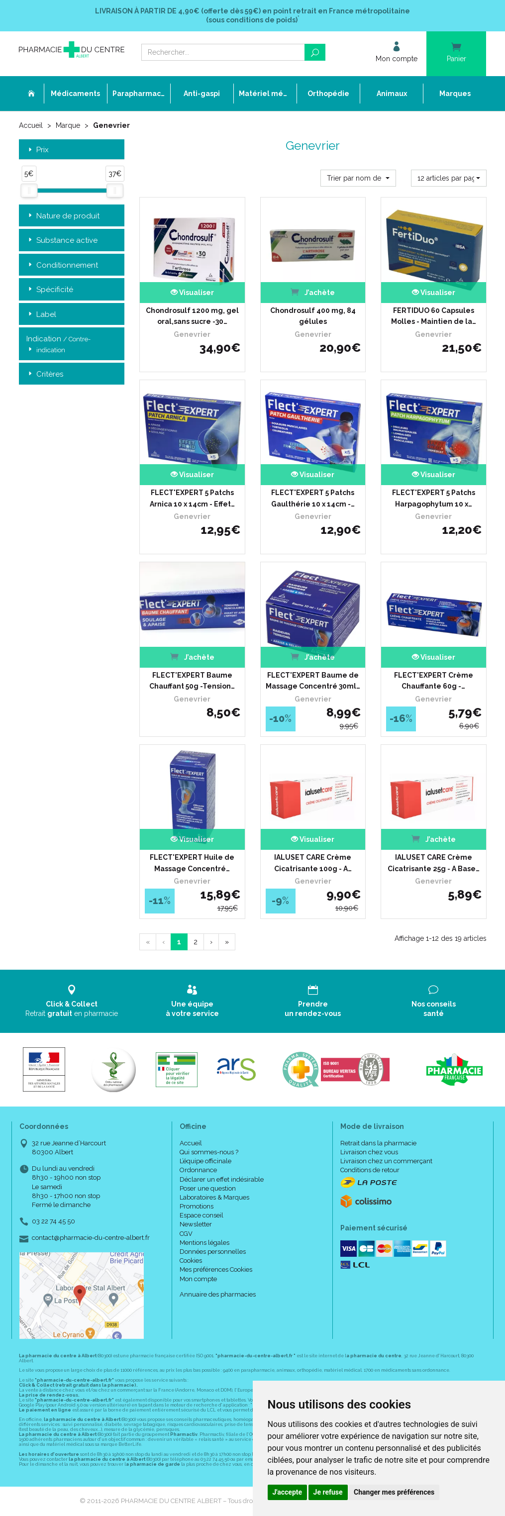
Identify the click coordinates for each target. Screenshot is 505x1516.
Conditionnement (62, 265)
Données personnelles (213, 1251)
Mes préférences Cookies (216, 1269)
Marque (68, 125)
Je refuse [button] (328, 1492)
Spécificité (49, 290)
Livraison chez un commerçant (386, 1161)
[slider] (28, 191)
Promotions (196, 1206)
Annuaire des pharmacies (218, 1294)
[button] (358, 178)
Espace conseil (201, 1215)
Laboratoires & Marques (214, 1197)
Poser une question (208, 1188)
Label (41, 314)
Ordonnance (198, 1170)
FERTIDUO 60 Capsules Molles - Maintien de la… (433, 315)
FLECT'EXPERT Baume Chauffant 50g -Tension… (192, 680)
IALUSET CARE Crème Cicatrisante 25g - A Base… (434, 862)
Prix (37, 150)
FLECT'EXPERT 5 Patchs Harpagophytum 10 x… (433, 498)
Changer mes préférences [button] (394, 1492)
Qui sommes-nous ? (209, 1152)
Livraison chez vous (369, 1152)
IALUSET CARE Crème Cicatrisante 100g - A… (313, 862)
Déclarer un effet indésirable (222, 1179)
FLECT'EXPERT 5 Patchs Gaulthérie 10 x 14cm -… (313, 498)
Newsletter (196, 1224)
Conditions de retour (370, 1170)
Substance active (62, 240)
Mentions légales (204, 1242)
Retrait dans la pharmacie (378, 1143)
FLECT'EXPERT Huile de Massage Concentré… (192, 862)
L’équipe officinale (205, 1161)
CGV (186, 1233)
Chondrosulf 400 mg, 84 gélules (313, 315)
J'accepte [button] (288, 1492)
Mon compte (198, 1279)
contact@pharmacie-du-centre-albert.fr (91, 1237)
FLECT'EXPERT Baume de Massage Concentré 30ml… (313, 680)
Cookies (191, 1260)
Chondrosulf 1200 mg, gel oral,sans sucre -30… (192, 315)
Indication (58, 344)
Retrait (72, 1001)
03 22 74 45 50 (53, 1221)
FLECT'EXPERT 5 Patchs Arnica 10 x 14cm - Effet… (192, 498)
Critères (44, 374)
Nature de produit (63, 216)
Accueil (31, 125)
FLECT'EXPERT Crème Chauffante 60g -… (433, 680)
